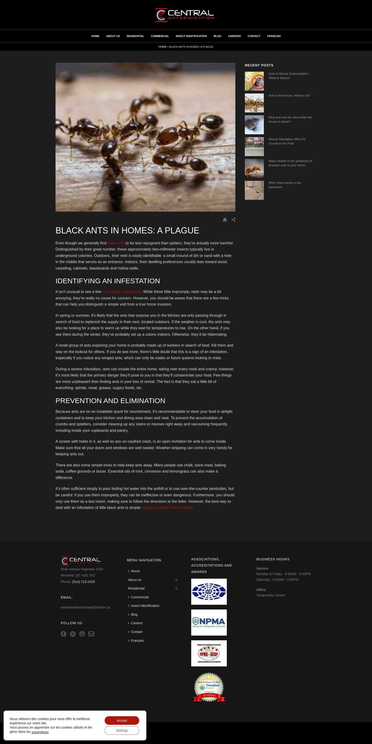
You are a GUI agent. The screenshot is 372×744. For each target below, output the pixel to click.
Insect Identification (191, 36)
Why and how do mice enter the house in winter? (290, 119)
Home (95, 36)
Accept (122, 720)
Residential (135, 36)
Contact (254, 36)
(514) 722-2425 (83, 582)
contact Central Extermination (167, 508)
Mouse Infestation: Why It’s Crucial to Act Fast (287, 141)
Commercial (160, 36)
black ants (116, 243)
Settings (122, 730)
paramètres (40, 732)
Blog (217, 36)
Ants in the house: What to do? (290, 95)
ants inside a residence (121, 292)
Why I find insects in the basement (285, 185)
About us (113, 36)
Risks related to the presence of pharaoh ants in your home (290, 163)
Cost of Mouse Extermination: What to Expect (289, 76)
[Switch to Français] (137, 640)
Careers (234, 36)
